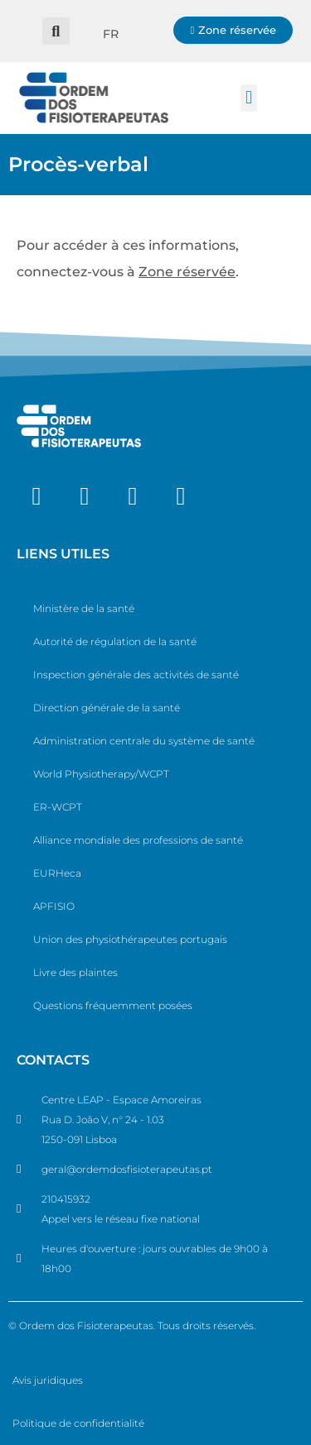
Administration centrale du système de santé (144, 740)
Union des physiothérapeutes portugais (130, 939)
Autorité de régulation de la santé (115, 641)
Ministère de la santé (83, 608)
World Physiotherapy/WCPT (101, 774)
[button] (56, 31)
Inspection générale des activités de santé (136, 674)
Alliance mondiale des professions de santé (138, 840)
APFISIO (54, 906)
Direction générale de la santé (106, 707)
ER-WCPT (57, 807)
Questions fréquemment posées (112, 1005)
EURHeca (57, 873)
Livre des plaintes (75, 972)
